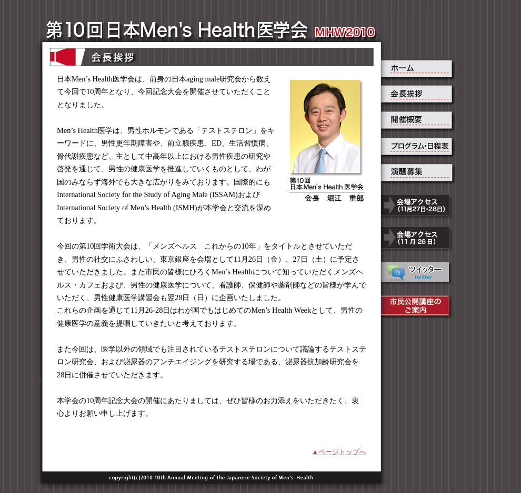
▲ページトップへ (339, 452)
